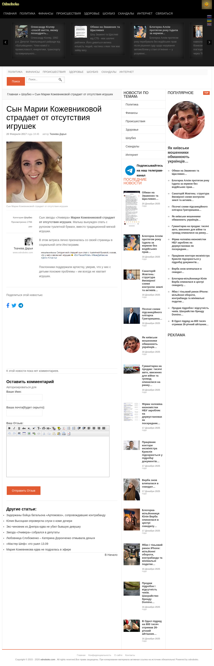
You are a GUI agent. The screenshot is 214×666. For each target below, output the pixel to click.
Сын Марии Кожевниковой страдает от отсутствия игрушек (74, 94)
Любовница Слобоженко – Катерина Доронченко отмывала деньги (50, 538)
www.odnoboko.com (23, 252)
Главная (10, 14)
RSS (207, 4)
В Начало (111, 554)
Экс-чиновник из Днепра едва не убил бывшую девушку (43, 526)
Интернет (144, 14)
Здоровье (92, 14)
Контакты (130, 655)
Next (209, 42)
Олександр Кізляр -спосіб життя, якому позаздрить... (44, 30)
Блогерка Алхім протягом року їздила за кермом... (164, 30)
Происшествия (68, 14)
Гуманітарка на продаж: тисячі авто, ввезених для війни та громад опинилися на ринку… (152, 375)
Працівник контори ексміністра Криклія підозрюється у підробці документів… (191, 259)
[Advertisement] (96, 170)
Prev (5, 42)
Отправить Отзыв (23, 490)
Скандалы (126, 14)
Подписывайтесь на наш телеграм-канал (144, 170)
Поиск (16, 81)
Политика (27, 14)
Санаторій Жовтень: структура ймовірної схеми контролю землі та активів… (152, 280)
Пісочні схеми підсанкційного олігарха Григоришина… (152, 313)
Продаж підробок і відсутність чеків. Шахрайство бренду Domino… (190, 311)
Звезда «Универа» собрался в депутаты (33, 532)
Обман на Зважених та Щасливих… (150, 195)
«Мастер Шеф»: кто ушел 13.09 (27, 543)
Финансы (45, 14)
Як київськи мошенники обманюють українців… (150, 342)
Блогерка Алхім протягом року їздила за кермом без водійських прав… (152, 243)
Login (196, 4)
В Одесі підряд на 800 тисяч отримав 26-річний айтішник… (152, 627)
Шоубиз (109, 14)
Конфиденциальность (99, 655)
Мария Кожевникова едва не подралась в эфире (38, 549)
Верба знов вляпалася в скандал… (150, 483)
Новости (10, 4)
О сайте (118, 655)
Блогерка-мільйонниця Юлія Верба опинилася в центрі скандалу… (150, 518)
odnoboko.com (48, 659)
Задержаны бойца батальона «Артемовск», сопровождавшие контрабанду (56, 515)
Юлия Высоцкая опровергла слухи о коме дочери (39, 520)
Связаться (164, 14)
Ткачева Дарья (58, 134)
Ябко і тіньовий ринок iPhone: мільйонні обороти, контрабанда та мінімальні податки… (152, 554)
